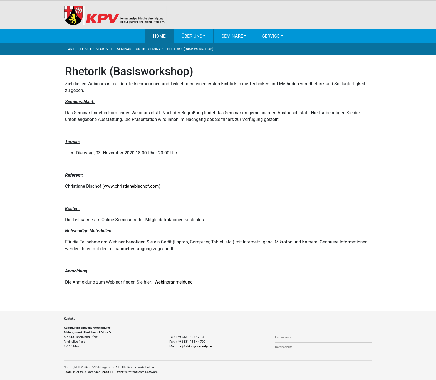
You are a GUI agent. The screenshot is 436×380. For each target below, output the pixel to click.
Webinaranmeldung (173, 282)
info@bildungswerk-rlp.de (194, 346)
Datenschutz (283, 347)
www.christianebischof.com (131, 186)
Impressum (283, 337)
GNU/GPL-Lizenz (112, 372)
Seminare (232, 36)
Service (270, 36)
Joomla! (69, 372)
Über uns (192, 36)
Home (159, 36)
